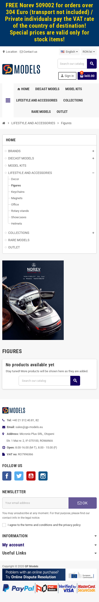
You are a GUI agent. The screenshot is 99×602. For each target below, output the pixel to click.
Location (9, 51)
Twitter (18, 476)
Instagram (43, 476)
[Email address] (35, 503)
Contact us (28, 51)
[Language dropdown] (69, 51)
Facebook (6, 476)
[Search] (77, 64)
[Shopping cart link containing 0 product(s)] (87, 76)
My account (13, 544)
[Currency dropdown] (89, 51)
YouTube (31, 476)
